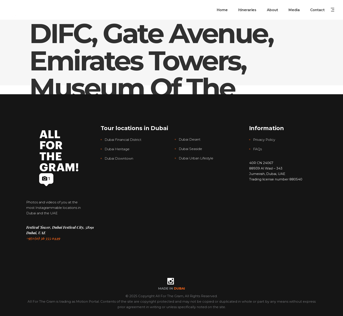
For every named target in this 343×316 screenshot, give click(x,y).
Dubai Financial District (123, 140)
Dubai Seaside (190, 149)
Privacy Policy (264, 140)
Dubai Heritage (117, 149)
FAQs (257, 149)
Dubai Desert (189, 139)
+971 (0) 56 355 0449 (43, 238)
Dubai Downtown (119, 158)
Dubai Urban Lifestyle (196, 158)
